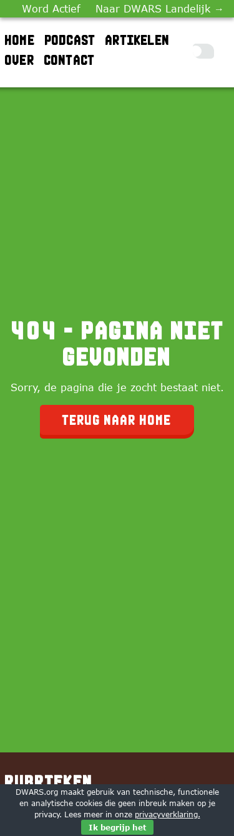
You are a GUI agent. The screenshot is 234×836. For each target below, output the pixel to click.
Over (19, 60)
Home (20, 40)
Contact (69, 60)
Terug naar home (117, 420)
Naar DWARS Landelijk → (159, 8)
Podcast (70, 40)
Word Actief (51, 8)
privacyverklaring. (167, 814)
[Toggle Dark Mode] (203, 51)
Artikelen (137, 40)
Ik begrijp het (117, 827)
